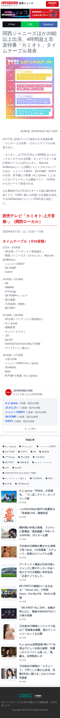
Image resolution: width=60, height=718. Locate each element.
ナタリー (15, 6)
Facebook (48, 24)
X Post (11, 24)
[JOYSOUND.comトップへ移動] (52, 4)
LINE (30, 24)
